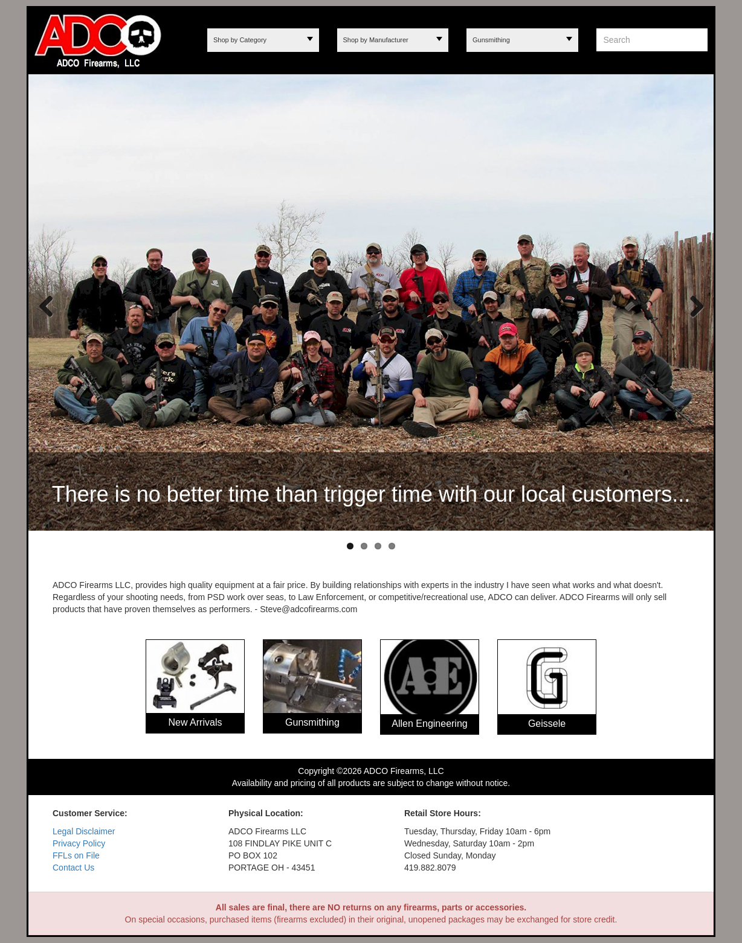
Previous (46, 305)
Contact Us (73, 867)
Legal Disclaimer (84, 831)
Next (692, 305)
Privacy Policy (79, 843)
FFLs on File (76, 855)
